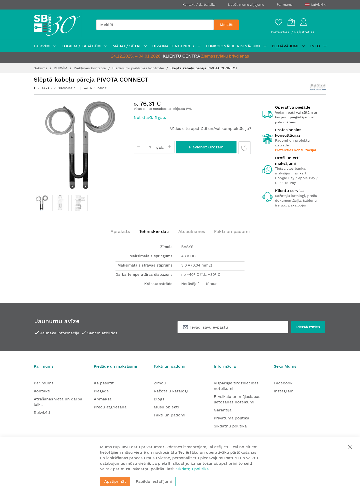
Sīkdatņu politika (230, 426)
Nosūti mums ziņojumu (246, 5)
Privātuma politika (231, 418)
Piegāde (101, 391)
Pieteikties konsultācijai (295, 150)
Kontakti (42, 391)
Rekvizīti (42, 412)
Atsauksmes (191, 231)
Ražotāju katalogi (171, 391)
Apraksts (120, 231)
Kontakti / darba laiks (199, 5)
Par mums (284, 5)
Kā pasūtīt (104, 383)
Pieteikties (280, 32)
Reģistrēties (304, 32)
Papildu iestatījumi (154, 481)
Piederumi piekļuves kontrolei (138, 68)
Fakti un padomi (232, 231)
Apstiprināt (115, 481)
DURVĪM (61, 68)
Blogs (159, 399)
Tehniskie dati (154, 231)
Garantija (223, 410)
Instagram (284, 391)
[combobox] (155, 25)
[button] (60, 203)
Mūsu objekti (166, 407)
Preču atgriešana (110, 407)
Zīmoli (160, 383)
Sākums (41, 68)
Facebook (283, 383)
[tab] (120, 231)
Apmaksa (103, 399)
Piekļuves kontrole (90, 68)
